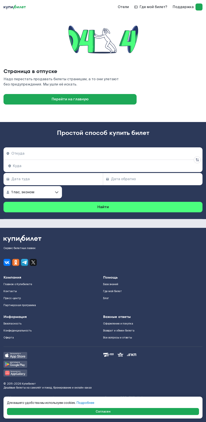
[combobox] (103, 153)
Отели (123, 7)
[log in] (198, 6)
